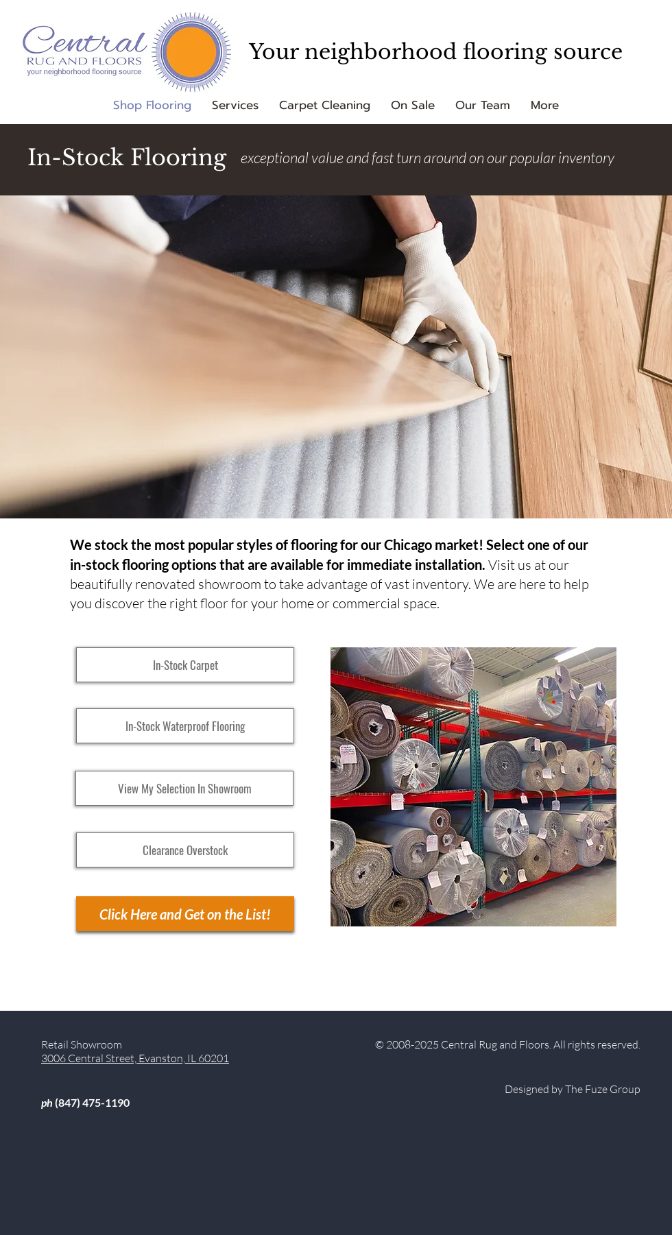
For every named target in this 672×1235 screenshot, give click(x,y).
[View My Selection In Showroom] (184, 788)
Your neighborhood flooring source (436, 51)
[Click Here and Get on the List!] (185, 913)
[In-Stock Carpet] (185, 664)
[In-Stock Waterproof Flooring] (185, 725)
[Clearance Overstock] (185, 849)
